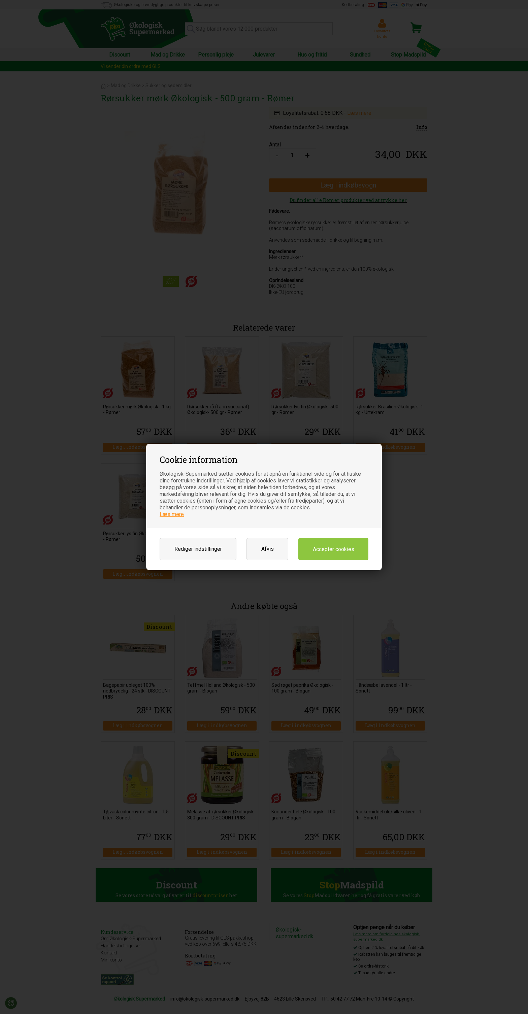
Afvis (267, 549)
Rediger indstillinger (198, 549)
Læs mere (172, 514)
